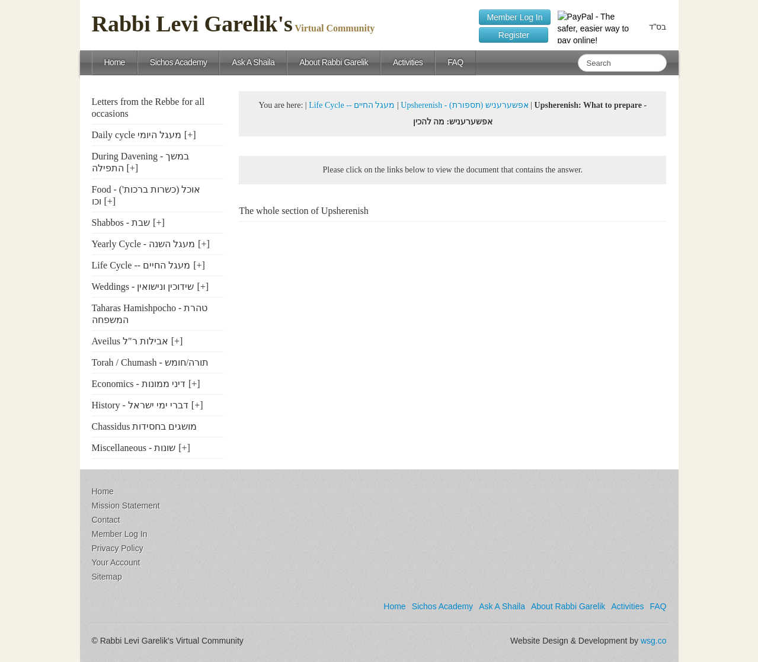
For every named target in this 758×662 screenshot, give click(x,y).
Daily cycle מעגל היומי (136, 135)
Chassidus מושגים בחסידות (144, 426)
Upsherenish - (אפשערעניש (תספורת (464, 105)
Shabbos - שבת (121, 223)
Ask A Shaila (253, 62)
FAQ (455, 62)
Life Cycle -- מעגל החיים (141, 265)
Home (114, 62)
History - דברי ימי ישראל (140, 405)
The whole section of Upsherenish (304, 211)
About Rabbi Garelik (333, 62)
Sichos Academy (178, 62)
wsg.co (654, 640)
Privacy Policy (117, 548)
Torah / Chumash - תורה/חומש (150, 362)
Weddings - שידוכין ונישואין (143, 287)
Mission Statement (126, 505)
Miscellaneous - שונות (134, 448)
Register (513, 35)
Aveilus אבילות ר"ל (130, 341)
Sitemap (107, 576)
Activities (408, 62)
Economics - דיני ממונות (138, 384)
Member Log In (514, 17)
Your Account (116, 562)
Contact (106, 520)
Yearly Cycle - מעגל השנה (144, 244)
